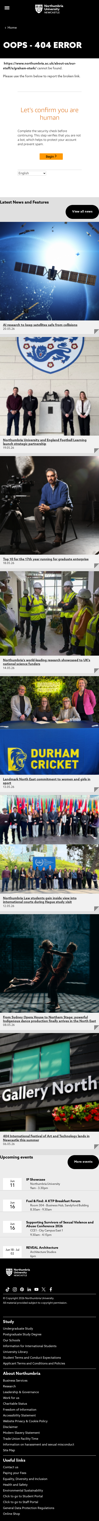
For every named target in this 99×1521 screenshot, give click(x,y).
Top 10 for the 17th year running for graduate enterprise (46, 559)
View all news (82, 211)
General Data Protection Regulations (28, 1508)
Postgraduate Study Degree (22, 1334)
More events (83, 1162)
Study (8, 1322)
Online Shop (11, 1514)
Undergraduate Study (18, 1328)
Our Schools (11, 1340)
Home (11, 28)
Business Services (15, 1380)
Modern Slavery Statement (21, 1433)
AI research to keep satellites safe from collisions (40, 325)
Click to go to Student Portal (23, 1496)
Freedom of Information (19, 1409)
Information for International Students (29, 1346)
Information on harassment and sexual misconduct (38, 1444)
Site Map (9, 1450)
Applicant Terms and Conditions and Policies (34, 1363)
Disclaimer (10, 1427)
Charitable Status (15, 1403)
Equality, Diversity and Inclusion (25, 1479)
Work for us (11, 1398)
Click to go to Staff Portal (20, 1502)
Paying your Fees (14, 1473)
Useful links (14, 1461)
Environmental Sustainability (23, 1490)
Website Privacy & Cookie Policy (25, 1421)
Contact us (10, 1467)
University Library (15, 1352)
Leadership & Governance (21, 1392)
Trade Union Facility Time (20, 1439)
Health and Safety (15, 1485)
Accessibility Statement (19, 1415)
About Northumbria (21, 1374)
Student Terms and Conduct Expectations (32, 1357)
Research (9, 1386)
